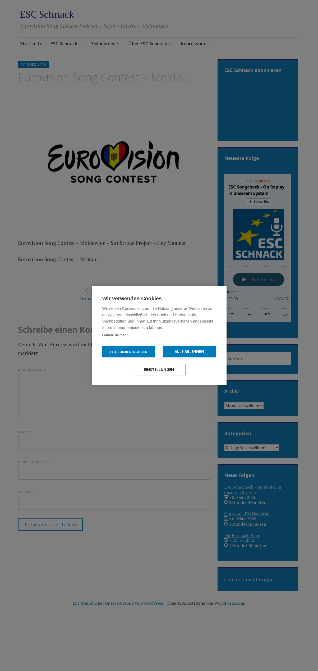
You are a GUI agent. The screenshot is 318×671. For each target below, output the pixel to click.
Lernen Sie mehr (115, 335)
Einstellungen (159, 369)
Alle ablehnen (189, 351)
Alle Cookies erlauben (128, 352)
